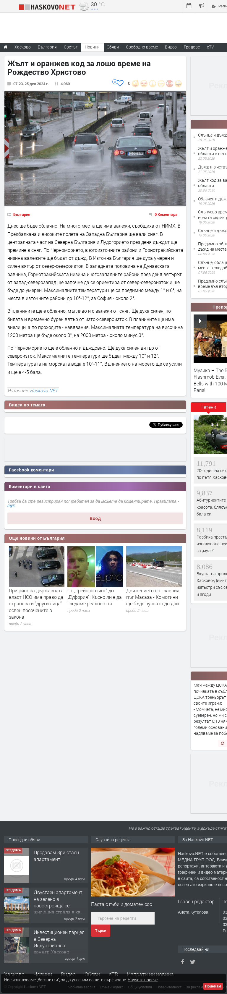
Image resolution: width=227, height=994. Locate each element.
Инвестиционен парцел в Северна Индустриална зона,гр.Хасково (59, 942)
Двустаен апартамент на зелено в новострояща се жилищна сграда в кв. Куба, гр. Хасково (58, 905)
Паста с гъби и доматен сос (121, 904)
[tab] (208, 409)
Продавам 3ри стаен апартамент (56, 855)
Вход (95, 518)
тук (11, 505)
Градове (192, 47)
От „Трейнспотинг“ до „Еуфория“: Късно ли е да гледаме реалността (94, 597)
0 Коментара (166, 214)
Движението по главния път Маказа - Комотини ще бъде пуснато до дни (152, 597)
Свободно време (142, 47)
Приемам (213, 986)
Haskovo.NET (44, 390)
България (21, 214)
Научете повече (143, 979)
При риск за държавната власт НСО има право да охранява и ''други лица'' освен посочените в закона (36, 603)
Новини (92, 47)
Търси (100, 931)
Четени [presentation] (208, 407)
